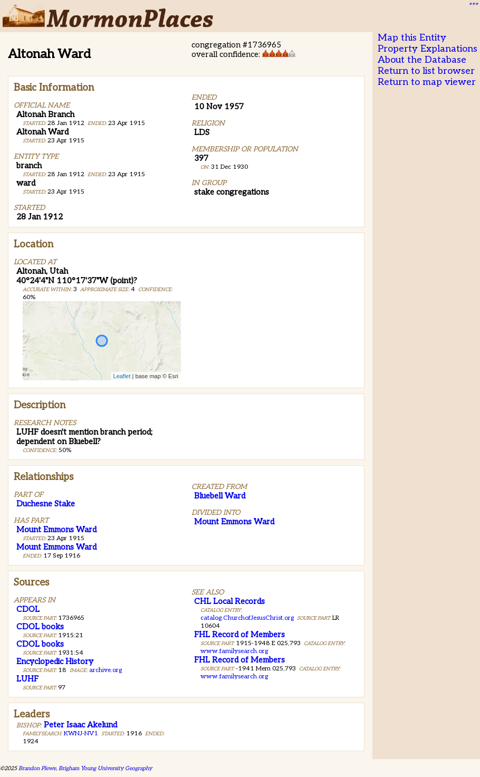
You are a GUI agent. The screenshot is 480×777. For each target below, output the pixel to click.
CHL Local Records (229, 601)
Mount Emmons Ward (56, 529)
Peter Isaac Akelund (80, 725)
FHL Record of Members (239, 634)
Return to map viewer (427, 82)
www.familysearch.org (234, 651)
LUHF (27, 679)
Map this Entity (412, 37)
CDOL (28, 609)
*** (472, 6)
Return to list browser (426, 70)
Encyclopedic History (54, 661)
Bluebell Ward (219, 496)
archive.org (105, 670)
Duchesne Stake (45, 504)
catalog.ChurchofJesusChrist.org (247, 618)
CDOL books (40, 626)
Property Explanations (427, 48)
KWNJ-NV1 (81, 733)
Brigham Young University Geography (105, 768)
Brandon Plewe (37, 768)
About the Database (422, 59)
